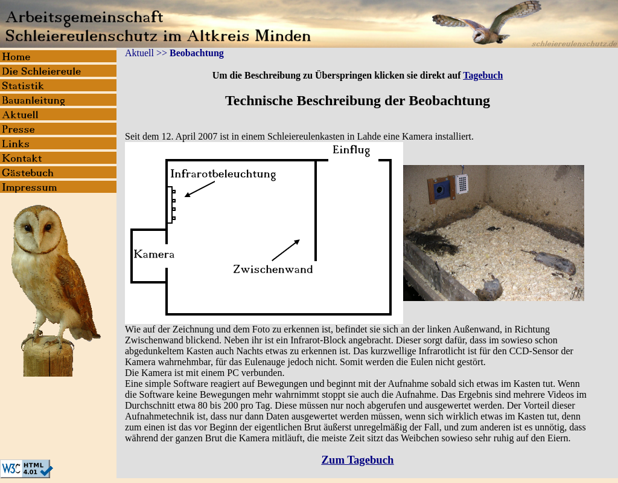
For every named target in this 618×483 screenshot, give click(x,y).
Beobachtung (197, 53)
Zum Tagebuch (358, 459)
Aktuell (139, 53)
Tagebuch (483, 75)
